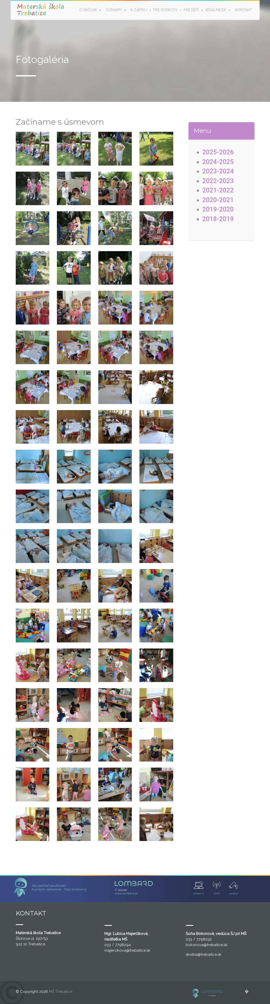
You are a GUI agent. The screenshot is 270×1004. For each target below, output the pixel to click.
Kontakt (243, 10)
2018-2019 (218, 219)
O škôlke (88, 10)
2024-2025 (218, 162)
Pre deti (191, 10)
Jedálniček (215, 10)
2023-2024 (218, 171)
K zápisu (139, 10)
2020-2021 (218, 200)
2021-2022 (218, 190)
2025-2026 (218, 152)
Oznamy (114, 10)
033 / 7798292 (199, 939)
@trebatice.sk (138, 950)
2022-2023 (218, 181)
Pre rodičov (165, 10)
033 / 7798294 (117, 945)
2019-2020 (218, 209)
